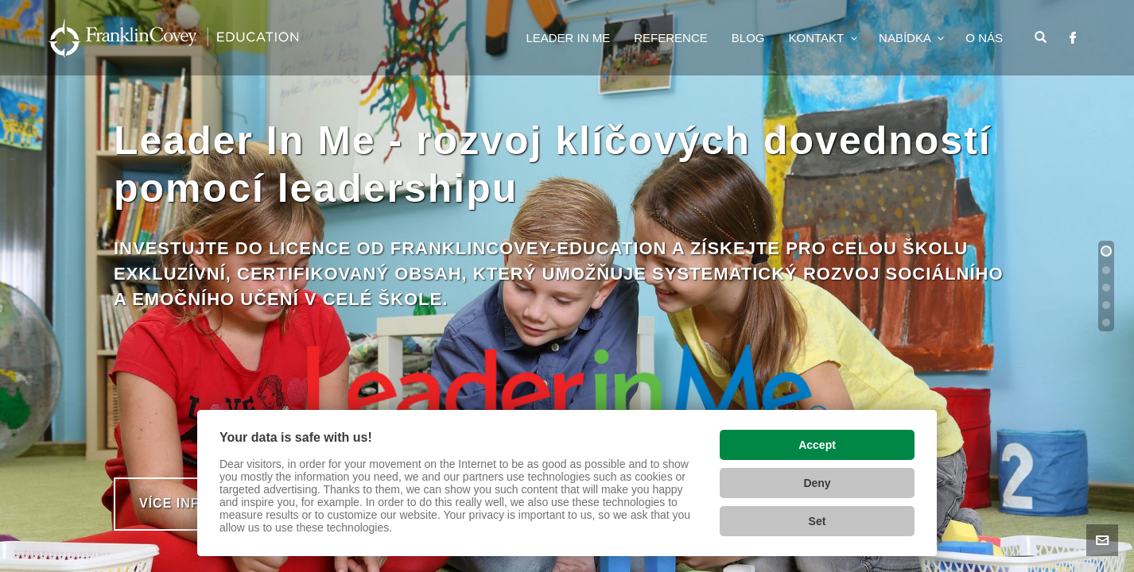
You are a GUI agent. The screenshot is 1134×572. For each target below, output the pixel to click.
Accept (817, 445)
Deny (816, 483)
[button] (1106, 251)
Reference (671, 37)
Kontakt (817, 37)
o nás (984, 37)
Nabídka (906, 37)
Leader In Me (568, 37)
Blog (748, 37)
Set (817, 521)
